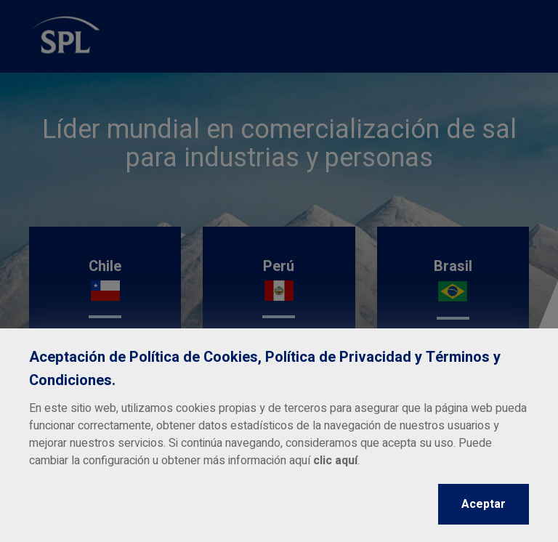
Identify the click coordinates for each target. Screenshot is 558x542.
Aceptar (483, 504)
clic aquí (335, 460)
